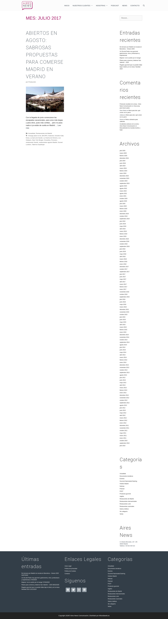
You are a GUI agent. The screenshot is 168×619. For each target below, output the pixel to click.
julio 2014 (122, 347)
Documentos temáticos (126, 476)
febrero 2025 (123, 155)
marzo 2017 (123, 284)
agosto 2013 (123, 375)
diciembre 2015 (124, 309)
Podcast (115, 5)
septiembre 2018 (124, 246)
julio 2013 (122, 377)
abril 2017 (123, 282)
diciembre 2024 (124, 158)
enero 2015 (123, 332)
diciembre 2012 (124, 395)
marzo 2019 (123, 231)
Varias (121, 514)
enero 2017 (123, 289)
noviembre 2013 (124, 367)
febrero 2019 (123, 234)
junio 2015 (123, 319)
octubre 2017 (123, 269)
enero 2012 (123, 423)
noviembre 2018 (124, 241)
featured (51, 135)
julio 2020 (122, 203)
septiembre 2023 (124, 183)
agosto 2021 (123, 193)
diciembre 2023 (124, 176)
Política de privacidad (71, 568)
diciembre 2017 (124, 266)
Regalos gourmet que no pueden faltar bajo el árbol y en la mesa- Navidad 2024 (131, 67)
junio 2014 (123, 350)
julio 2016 (122, 299)
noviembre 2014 (124, 337)
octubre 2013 (123, 370)
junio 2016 (123, 302)
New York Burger (37, 140)
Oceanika (47, 140)
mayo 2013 (123, 382)
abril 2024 (123, 166)
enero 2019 (123, 236)
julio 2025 (122, 150)
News (124, 5)
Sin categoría (124, 511)
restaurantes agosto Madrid (48, 142)
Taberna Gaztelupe (38, 144)
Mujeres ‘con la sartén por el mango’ (130, 58)
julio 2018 (122, 249)
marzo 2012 (123, 418)
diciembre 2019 (124, 213)
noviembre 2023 (124, 178)
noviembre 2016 (124, 292)
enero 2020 (123, 211)
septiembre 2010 (124, 443)
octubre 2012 (123, 400)
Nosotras (102, 5)
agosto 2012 (123, 405)
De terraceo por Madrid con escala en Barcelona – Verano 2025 (40, 573)
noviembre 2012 (124, 398)
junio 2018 (123, 251)
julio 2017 (122, 274)
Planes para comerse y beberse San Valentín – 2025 (37, 585)
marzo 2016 (123, 307)
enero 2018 (123, 264)
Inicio (66, 5)
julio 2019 (122, 221)
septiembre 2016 (124, 297)
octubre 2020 (123, 198)
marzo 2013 (123, 387)
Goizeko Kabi (59, 135)
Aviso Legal (68, 566)
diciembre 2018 (124, 239)
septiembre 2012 (124, 403)
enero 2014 (123, 362)
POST (121, 491)
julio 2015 (122, 317)
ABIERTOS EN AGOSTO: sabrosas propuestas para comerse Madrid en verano (44, 54)
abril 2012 (123, 415)
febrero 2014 (123, 360)
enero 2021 (123, 196)
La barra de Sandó (36, 138)
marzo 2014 (123, 357)
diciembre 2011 (124, 425)
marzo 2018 (123, 259)
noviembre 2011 (124, 428)
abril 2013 (123, 385)
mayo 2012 (123, 413)
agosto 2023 (123, 186)
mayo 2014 (123, 352)
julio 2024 (122, 160)
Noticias (122, 486)
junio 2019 (123, 224)
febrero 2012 (123, 420)
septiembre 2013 (124, 372)
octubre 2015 (123, 314)
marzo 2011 (123, 435)
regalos (122, 496)
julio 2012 (122, 408)
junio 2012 (123, 410)
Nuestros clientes (83, 5)
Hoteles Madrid (124, 483)
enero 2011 (123, 438)
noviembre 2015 (124, 312)
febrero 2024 (123, 171)
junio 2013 (123, 380)
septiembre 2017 (124, 271)
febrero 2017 (123, 287)
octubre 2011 (123, 430)
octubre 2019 (123, 216)
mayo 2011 (123, 433)
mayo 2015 (123, 322)
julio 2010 (122, 445)
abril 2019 (123, 229)
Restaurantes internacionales (128, 501)
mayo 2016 (123, 304)
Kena (27, 138)
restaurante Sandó (32, 142)
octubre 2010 (123, 440)
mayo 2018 (123, 254)
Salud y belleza (124, 509)
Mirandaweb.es (104, 615)
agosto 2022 (123, 188)
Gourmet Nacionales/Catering (128, 481)
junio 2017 (123, 276)
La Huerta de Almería (50, 138)
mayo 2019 (123, 226)
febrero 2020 (123, 208)
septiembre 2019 (124, 218)
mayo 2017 (123, 279)
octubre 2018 (123, 244)
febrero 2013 (123, 390)
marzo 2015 (123, 327)
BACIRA (45, 135)
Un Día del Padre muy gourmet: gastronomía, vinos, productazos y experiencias (130, 53)
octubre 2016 (123, 294)
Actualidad (31, 133)
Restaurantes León (125, 504)
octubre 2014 (123, 340)
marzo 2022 (123, 191)
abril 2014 (123, 355)
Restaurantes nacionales (127, 506)
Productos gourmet (125, 494)
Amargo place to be (34, 135)
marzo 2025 (123, 153)
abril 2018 (123, 256)
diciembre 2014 (124, 334)
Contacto (134, 5)
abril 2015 (123, 324)
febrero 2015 (123, 329)
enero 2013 (123, 392)
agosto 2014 (123, 345)
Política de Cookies (70, 571)
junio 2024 (123, 163)
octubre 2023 (123, 181)
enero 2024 (123, 173)
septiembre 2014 (124, 342)
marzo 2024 (123, 168)
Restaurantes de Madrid (44, 133)
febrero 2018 (123, 261)
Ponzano (54, 140)
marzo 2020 (123, 206)
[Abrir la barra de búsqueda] (143, 5)
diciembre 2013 (124, 365)
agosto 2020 (123, 201)
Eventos (122, 478)
